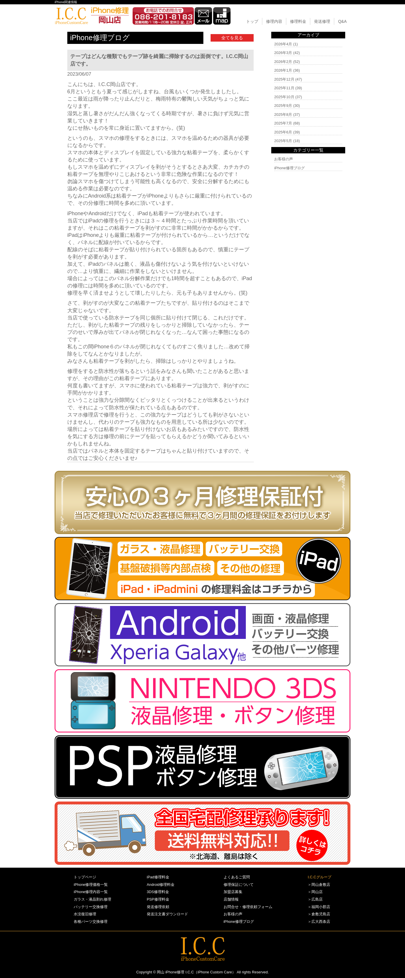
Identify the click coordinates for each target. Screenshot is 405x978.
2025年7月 (283, 123)
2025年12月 (284, 79)
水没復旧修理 (85, 914)
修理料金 (298, 21)
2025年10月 (284, 97)
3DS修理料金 (158, 892)
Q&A (342, 21)
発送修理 (322, 21)
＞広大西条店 (319, 921)
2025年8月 (283, 114)
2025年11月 (284, 88)
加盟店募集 (233, 892)
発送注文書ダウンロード (167, 914)
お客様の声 (283, 159)
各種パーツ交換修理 (90, 921)
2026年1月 (283, 70)
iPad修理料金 (158, 877)
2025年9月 (283, 105)
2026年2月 (283, 62)
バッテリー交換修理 (90, 907)
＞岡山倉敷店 (319, 884)
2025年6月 (283, 132)
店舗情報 (231, 899)
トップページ (85, 877)
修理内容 (274, 21)
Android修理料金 (160, 884)
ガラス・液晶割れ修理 (92, 899)
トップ (252, 21)
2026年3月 (283, 53)
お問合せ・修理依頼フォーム (248, 907)
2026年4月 (283, 44)
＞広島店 (315, 899)
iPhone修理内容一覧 (91, 892)
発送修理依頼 (158, 907)
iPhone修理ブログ (289, 168)
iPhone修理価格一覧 (91, 884)
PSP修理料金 (158, 899)
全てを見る (232, 37)
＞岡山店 (315, 892)
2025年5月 (283, 141)
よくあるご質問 (237, 877)
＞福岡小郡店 (319, 907)
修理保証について (239, 884)
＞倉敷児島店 (319, 914)
